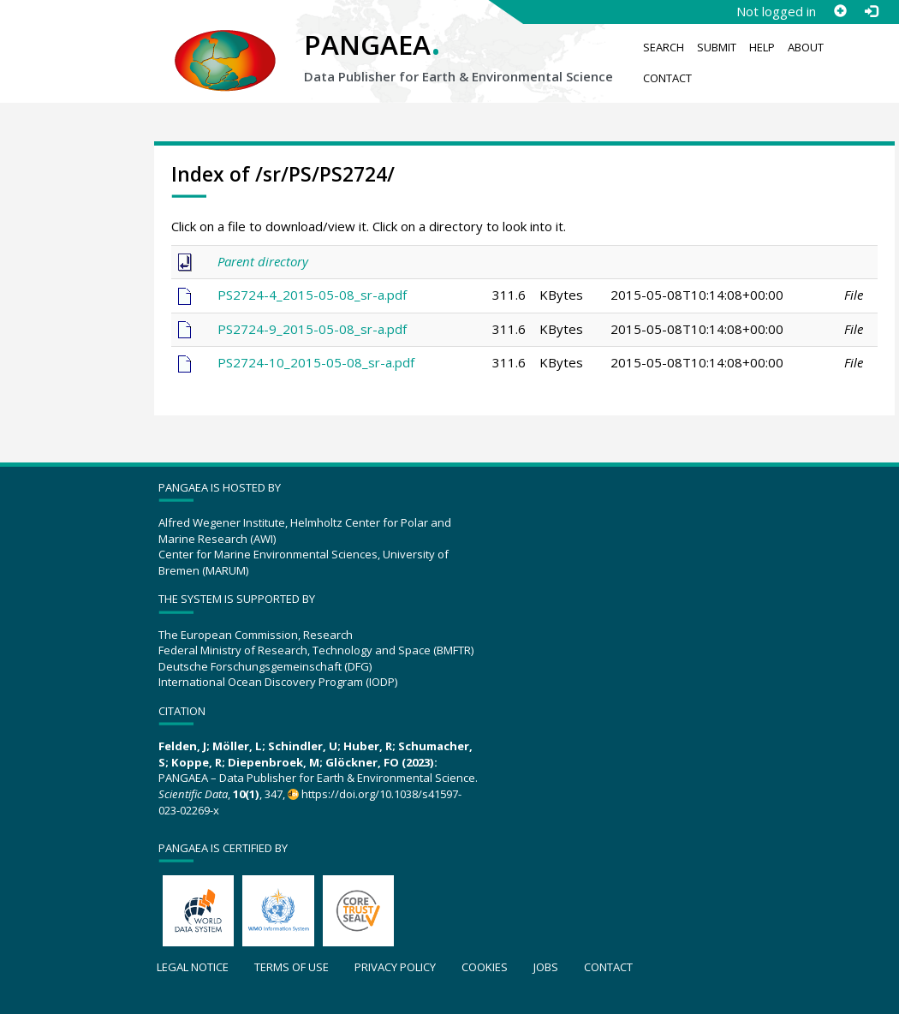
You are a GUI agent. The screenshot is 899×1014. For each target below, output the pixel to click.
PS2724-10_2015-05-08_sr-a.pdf (315, 362)
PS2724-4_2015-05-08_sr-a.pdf (312, 294)
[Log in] (870, 11)
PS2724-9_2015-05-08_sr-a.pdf (312, 328)
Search (663, 47)
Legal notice (193, 967)
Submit (716, 47)
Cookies (484, 967)
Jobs (545, 967)
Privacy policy (395, 967)
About (806, 47)
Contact (667, 78)
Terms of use (291, 967)
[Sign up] (840, 11)
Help (762, 47)
